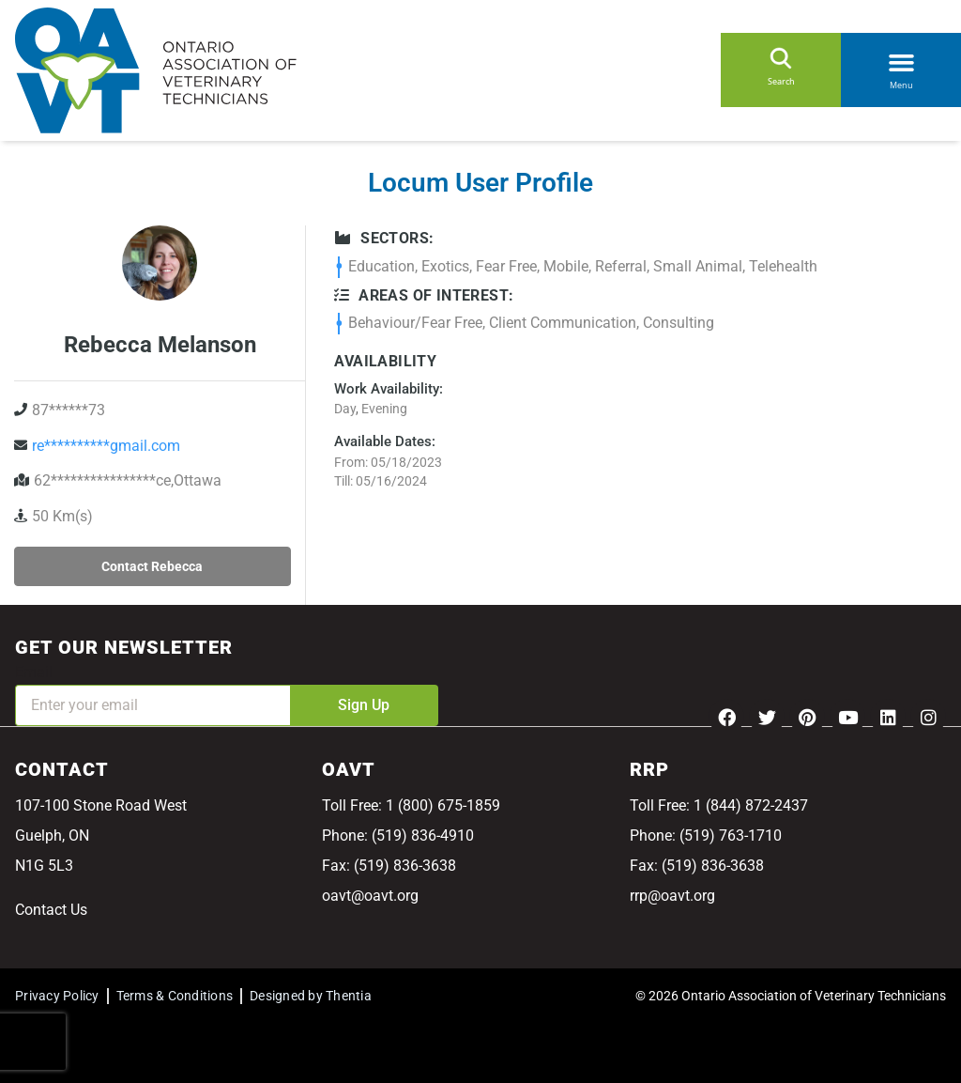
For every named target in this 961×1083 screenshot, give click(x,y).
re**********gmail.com (106, 446)
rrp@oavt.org (672, 896)
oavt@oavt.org (370, 896)
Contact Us (51, 910)
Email (34, 672)
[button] (901, 59)
